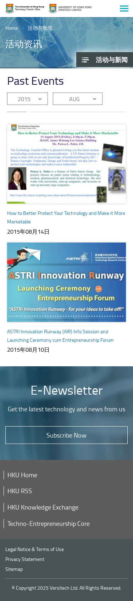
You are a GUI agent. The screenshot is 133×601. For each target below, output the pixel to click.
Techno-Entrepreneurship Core (48, 523)
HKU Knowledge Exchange (42, 507)
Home (11, 27)
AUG (74, 99)
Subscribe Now (66, 435)
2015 (24, 99)
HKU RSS (19, 490)
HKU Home (22, 475)
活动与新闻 (40, 27)
